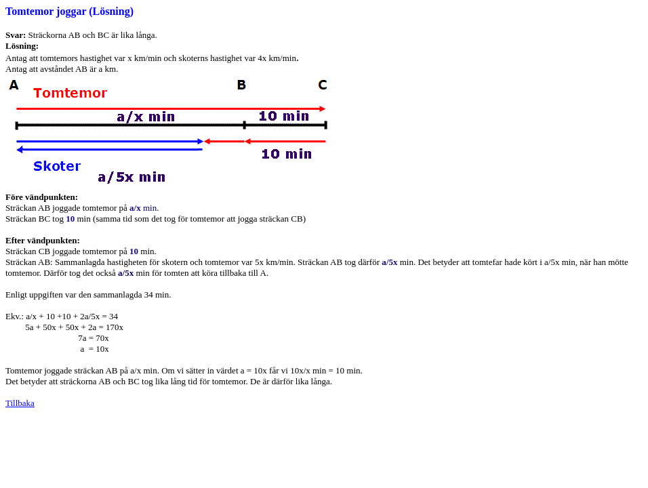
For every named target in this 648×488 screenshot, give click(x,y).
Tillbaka (20, 403)
